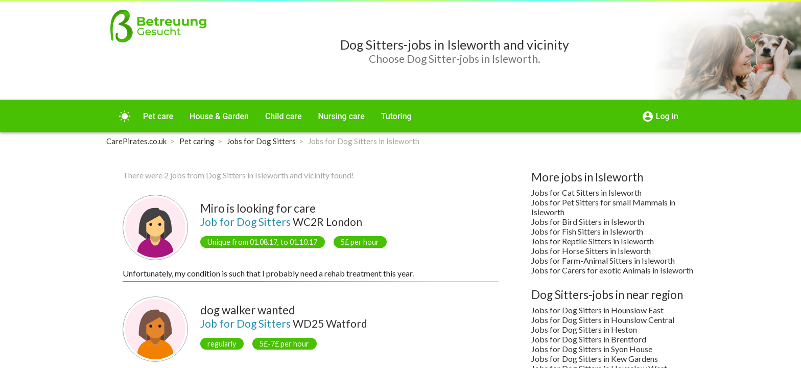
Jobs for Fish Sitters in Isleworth (587, 231)
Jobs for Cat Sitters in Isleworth (586, 192)
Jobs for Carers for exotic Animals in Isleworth (612, 270)
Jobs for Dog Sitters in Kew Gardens (594, 358)
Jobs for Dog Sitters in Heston (584, 329)
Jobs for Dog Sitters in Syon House (591, 349)
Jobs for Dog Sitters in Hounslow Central (602, 320)
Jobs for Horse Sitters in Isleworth (591, 251)
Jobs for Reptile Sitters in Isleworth (592, 241)
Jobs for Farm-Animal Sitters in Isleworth (603, 260)
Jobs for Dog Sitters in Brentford (588, 339)
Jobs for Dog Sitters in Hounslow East (597, 310)
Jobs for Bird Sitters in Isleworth (587, 221)
